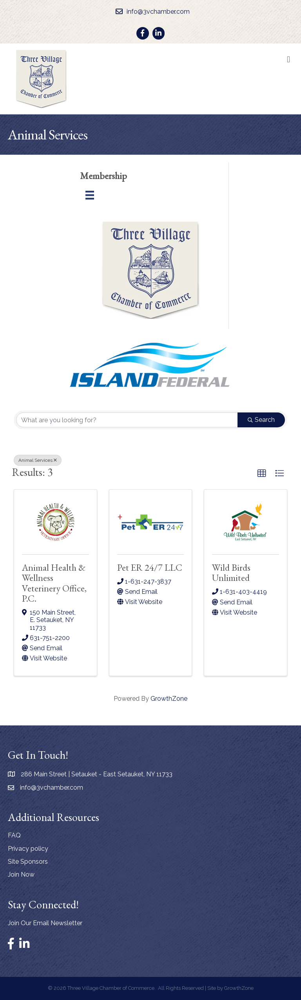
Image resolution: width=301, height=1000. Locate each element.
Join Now (21, 874)
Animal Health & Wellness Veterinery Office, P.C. (54, 582)
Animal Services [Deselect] (37, 460)
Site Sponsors (28, 861)
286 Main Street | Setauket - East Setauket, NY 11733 (96, 774)
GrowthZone (168, 698)
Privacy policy (28, 848)
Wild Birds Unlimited (231, 572)
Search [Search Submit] (261, 419)
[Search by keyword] (127, 419)
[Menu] (90, 195)
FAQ (14, 835)
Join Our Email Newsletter (45, 923)
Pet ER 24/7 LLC (149, 567)
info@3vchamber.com (51, 787)
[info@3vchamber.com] (151, 11)
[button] (262, 473)
